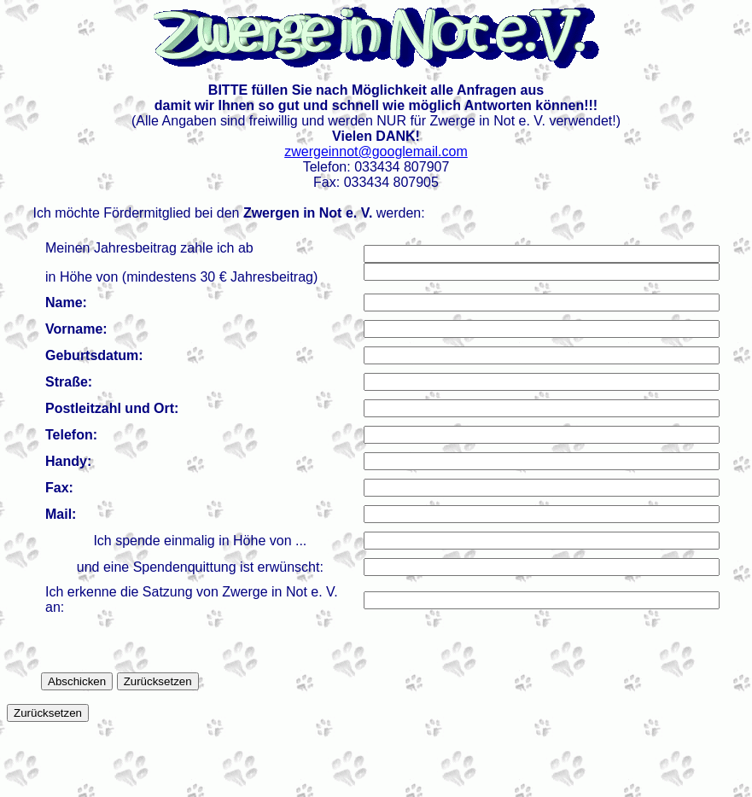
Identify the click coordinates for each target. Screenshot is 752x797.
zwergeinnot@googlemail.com (376, 151)
